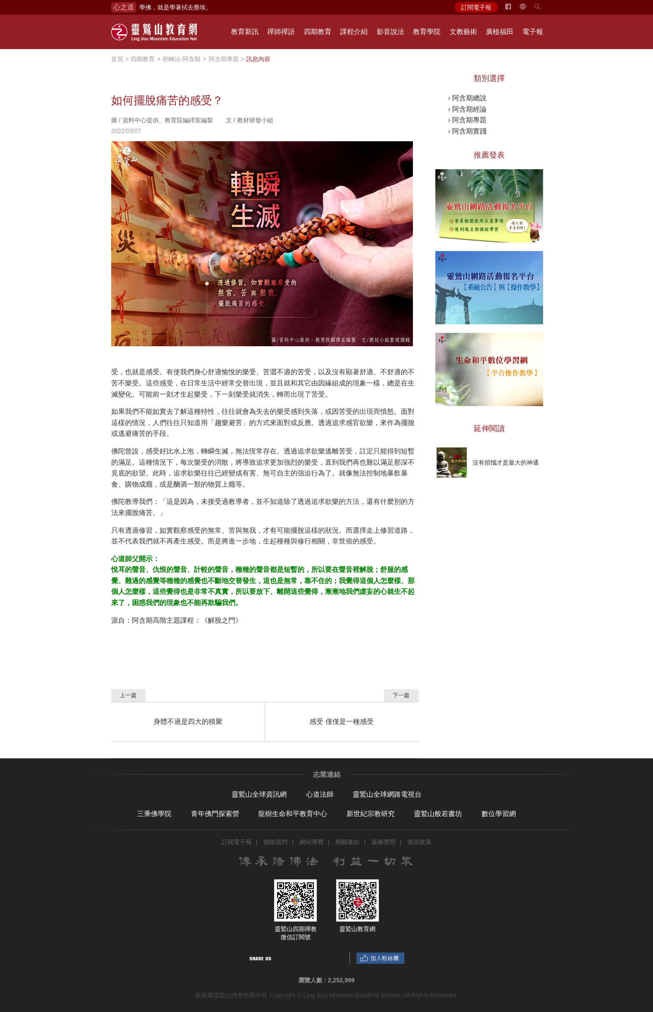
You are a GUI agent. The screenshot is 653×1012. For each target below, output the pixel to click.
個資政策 (419, 841)
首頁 (117, 59)
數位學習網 (498, 813)
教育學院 (427, 31)
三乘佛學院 (154, 813)
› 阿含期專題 (467, 120)
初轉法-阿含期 (181, 59)
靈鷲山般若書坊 (438, 813)
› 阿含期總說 (467, 98)
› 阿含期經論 (467, 109)
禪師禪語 (281, 31)
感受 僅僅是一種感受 (341, 721)
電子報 (532, 31)
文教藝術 (463, 31)
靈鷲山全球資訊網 (259, 794)
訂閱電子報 (476, 7)
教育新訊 (245, 31)
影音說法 (390, 31)
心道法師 (320, 794)
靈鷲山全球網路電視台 (387, 794)
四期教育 (317, 31)
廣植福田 (499, 31)
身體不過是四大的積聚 (187, 721)
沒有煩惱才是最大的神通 (505, 462)
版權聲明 (384, 841)
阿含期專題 (224, 59)
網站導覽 (312, 841)
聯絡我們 (275, 841)
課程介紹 (354, 31)
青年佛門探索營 (215, 813)
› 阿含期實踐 (467, 131)
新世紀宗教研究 (371, 813)
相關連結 (347, 841)
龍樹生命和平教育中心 (292, 813)
